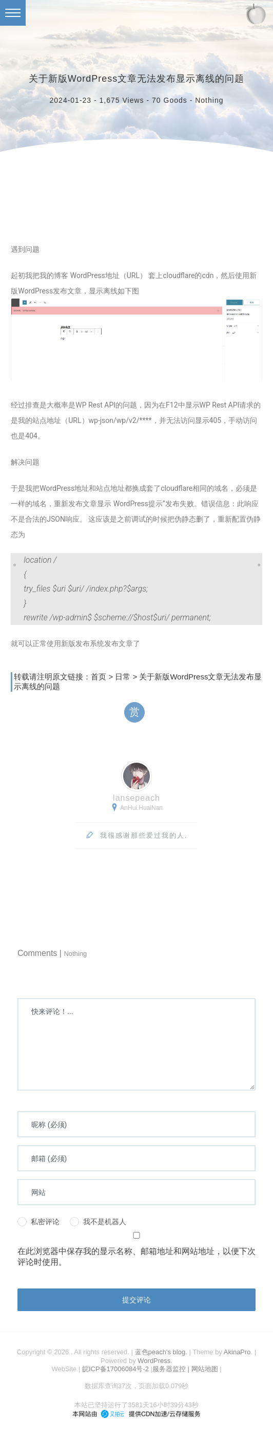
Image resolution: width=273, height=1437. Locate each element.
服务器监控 (169, 1369)
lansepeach (136, 799)
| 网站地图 (204, 1369)
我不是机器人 (98, 1222)
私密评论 (38, 1222)
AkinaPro (237, 1352)
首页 (98, 678)
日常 (122, 678)
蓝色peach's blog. (161, 1352)
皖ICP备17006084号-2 (115, 1369)
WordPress (154, 1361)
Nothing (209, 100)
